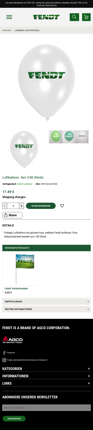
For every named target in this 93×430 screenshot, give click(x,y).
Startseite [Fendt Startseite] (6, 30)
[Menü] (9, 17)
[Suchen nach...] (74, 17)
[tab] (46, 248)
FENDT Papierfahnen (16, 288)
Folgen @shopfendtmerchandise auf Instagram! (25, 360)
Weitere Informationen (18, 309)
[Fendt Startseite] (46, 14)
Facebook (8, 353)
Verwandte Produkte (17, 248)
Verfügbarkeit (9, 184)
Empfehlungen (13, 301)
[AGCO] (12, 339)
